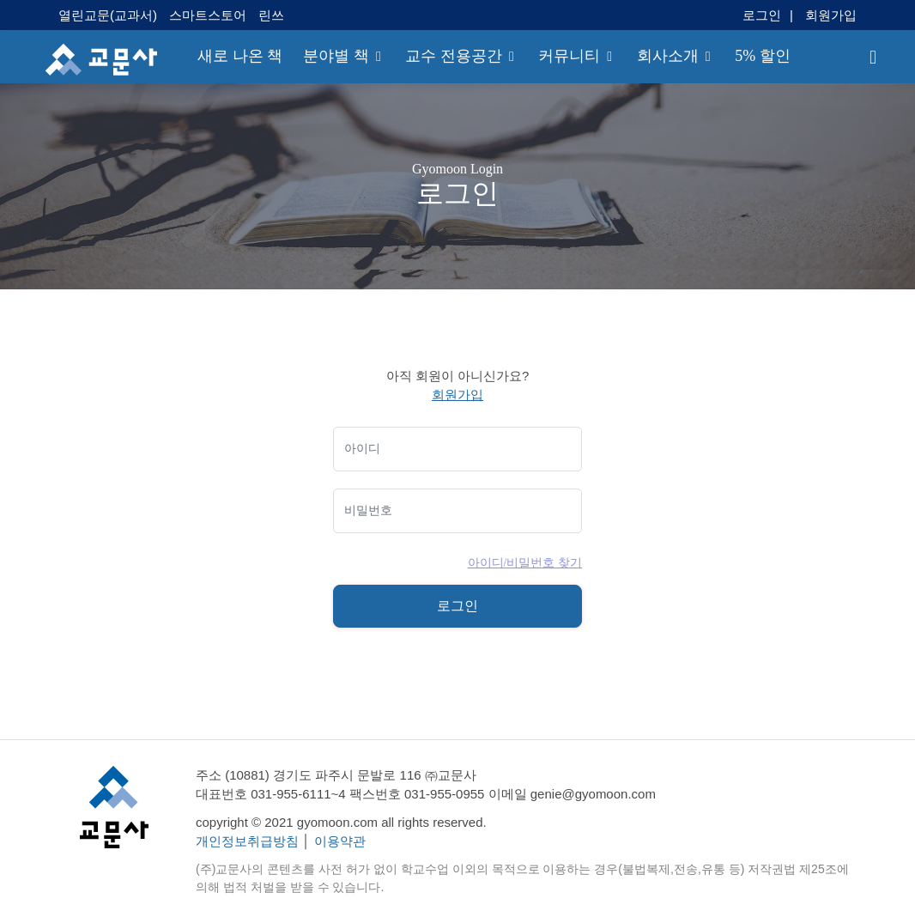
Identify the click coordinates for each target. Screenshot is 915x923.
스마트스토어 (207, 15)
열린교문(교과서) (109, 15)
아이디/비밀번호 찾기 (525, 562)
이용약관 (340, 841)
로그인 (761, 15)
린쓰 (271, 15)
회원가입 (831, 15)
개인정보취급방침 (247, 841)
